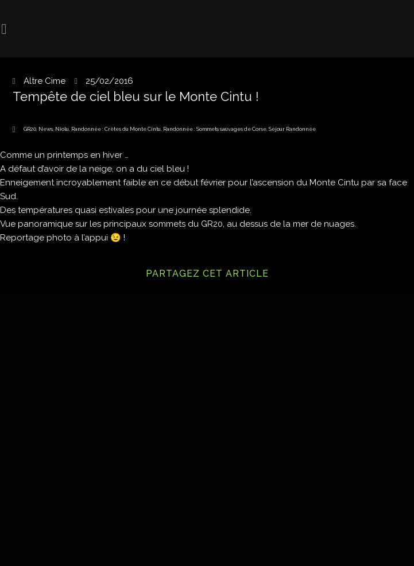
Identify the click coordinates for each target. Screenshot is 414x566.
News (45, 129)
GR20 (30, 129)
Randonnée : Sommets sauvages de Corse (214, 129)
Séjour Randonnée (292, 129)
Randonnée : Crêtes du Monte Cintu (116, 129)
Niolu (62, 129)
